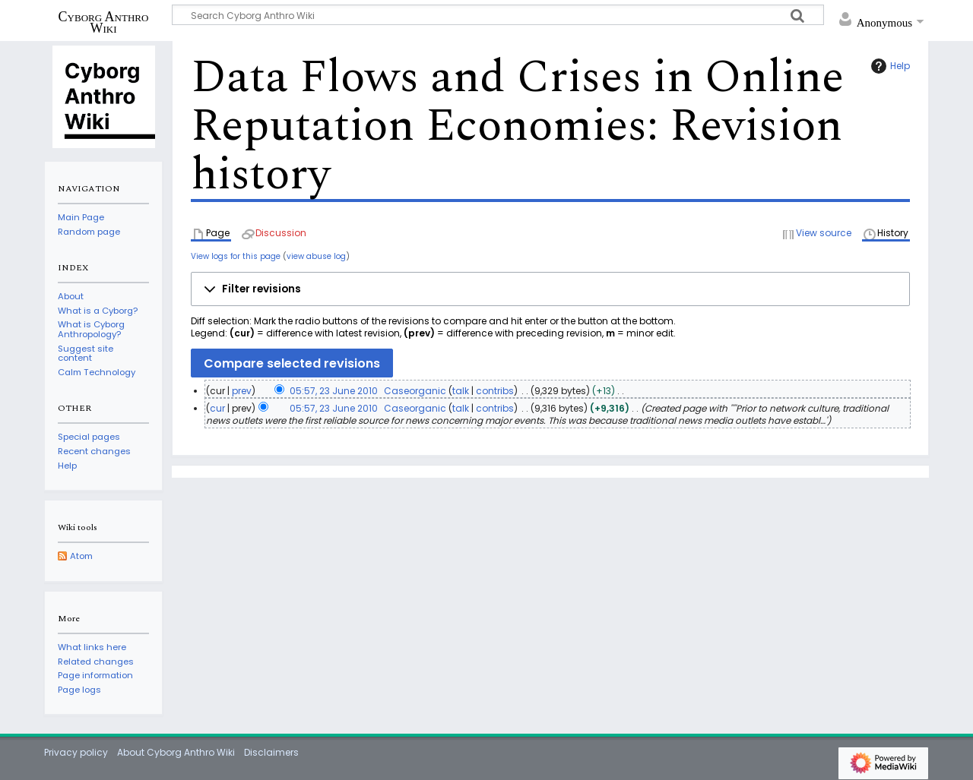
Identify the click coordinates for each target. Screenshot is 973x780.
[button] (550, 289)
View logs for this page (235, 256)
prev (242, 390)
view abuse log (316, 256)
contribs (495, 390)
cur (217, 408)
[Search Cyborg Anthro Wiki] (498, 14)
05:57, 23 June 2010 (334, 390)
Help (888, 66)
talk (460, 390)
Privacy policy (76, 752)
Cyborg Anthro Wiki (104, 22)
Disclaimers (271, 752)
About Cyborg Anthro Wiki (176, 752)
